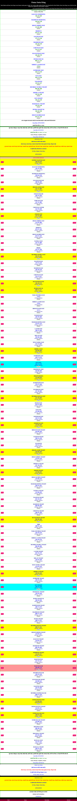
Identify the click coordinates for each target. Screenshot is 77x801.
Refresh (38, 17)
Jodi (2, 162)
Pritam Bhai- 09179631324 (38, 136)
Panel (74, 162)
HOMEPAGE (38, 796)
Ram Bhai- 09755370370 (38, 130)
